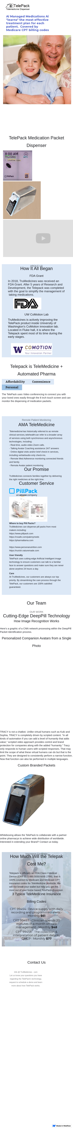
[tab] (15, 382)
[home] (35, 7)
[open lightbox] (17, 165)
